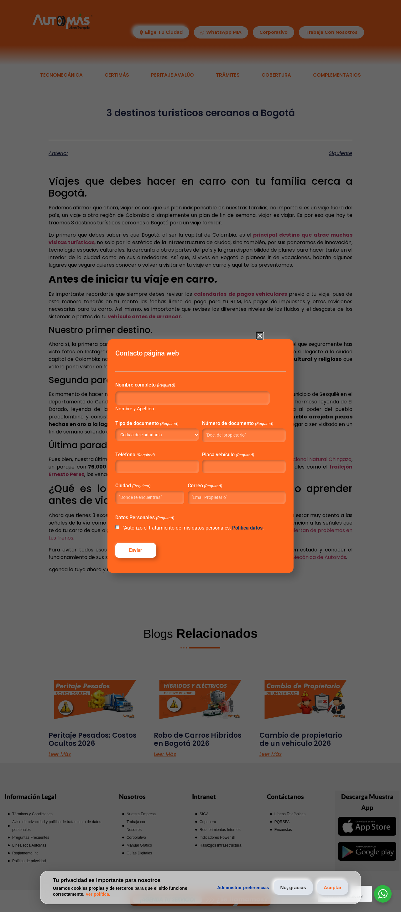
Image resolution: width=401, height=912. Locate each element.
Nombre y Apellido (150, 401)
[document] (200, 456)
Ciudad (148, 482)
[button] (260, 327)
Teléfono (150, 451)
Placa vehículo (227, 451)
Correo (207, 482)
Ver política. (98, 894)
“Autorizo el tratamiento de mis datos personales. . (194, 534)
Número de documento (227, 419)
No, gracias (287, 887)
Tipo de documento (162, 416)
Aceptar (330, 887)
